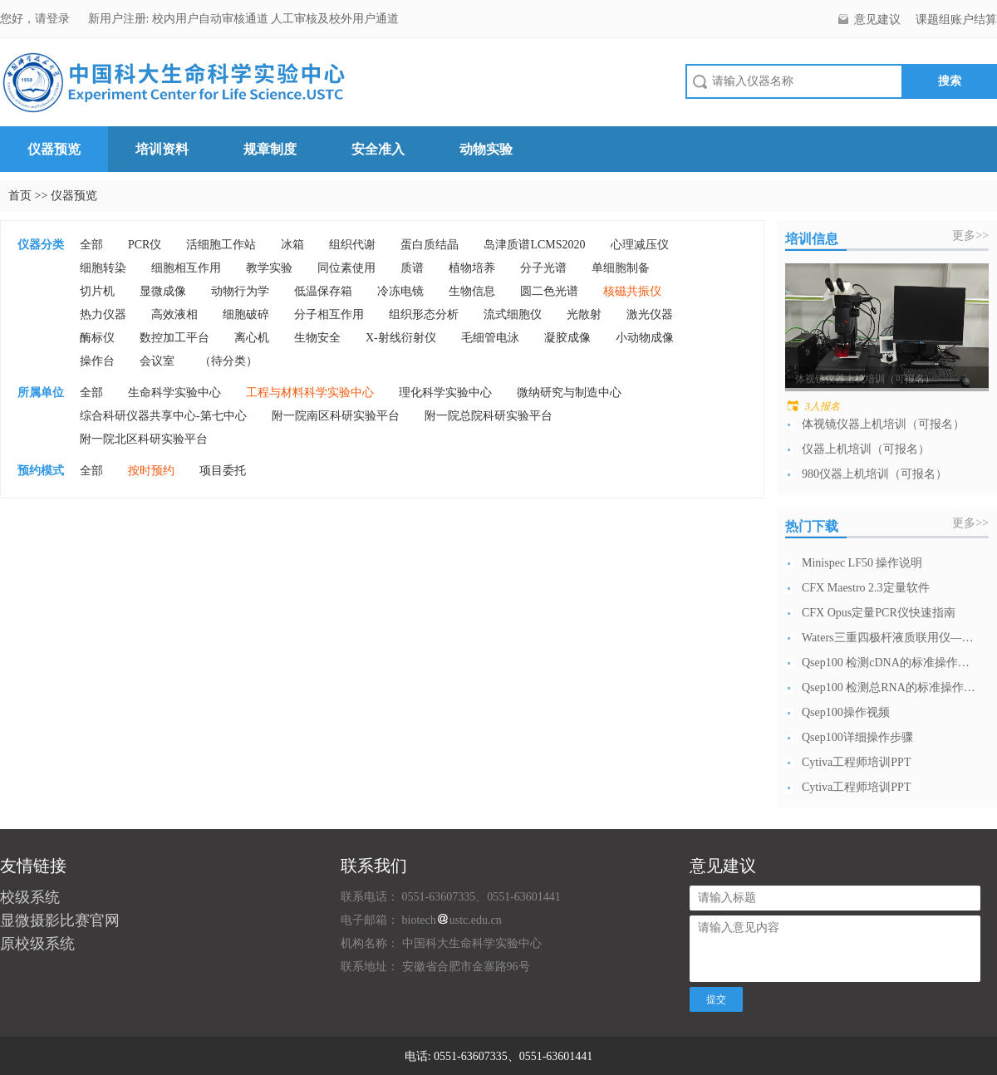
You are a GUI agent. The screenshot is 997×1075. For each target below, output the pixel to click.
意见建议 (877, 19)
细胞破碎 (246, 314)
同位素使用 (346, 268)
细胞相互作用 (186, 268)
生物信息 (472, 291)
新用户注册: (119, 18)
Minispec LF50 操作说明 (862, 563)
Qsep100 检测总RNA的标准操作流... (889, 687)
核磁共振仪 (632, 291)
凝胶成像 (567, 337)
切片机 (97, 291)
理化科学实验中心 (445, 392)
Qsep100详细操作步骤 (857, 737)
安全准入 (378, 149)
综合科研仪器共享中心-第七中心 (163, 416)
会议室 (157, 361)
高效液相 (174, 314)
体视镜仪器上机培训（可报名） (883, 424)
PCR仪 (144, 244)
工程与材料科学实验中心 (310, 392)
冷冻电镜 (400, 291)
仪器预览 (54, 149)
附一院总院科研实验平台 (489, 416)
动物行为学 (240, 291)
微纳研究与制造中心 (569, 392)
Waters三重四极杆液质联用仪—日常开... (889, 637)
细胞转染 (103, 268)
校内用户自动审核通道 (212, 18)
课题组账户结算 (956, 19)
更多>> (970, 235)
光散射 (584, 314)
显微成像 (163, 291)
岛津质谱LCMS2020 (534, 244)
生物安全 (317, 337)
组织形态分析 (424, 314)
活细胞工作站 (221, 244)
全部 (91, 244)
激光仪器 (649, 314)
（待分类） (228, 361)
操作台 (97, 361)
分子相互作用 (329, 314)
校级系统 (30, 897)
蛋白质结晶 (429, 244)
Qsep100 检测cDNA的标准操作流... (889, 662)
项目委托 (222, 470)
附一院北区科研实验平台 (144, 439)
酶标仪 (97, 337)
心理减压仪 (640, 244)
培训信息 (811, 239)
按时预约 (151, 470)
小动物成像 (645, 337)
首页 (20, 195)
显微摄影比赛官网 (60, 920)
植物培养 (472, 268)
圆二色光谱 (549, 291)
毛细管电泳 (490, 337)
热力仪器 (103, 314)
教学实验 (269, 268)
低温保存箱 (323, 291)
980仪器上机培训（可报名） (874, 474)
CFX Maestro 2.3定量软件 (866, 588)
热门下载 (811, 526)
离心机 (251, 337)
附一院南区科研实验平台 (336, 416)
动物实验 (486, 149)
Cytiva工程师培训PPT (856, 762)
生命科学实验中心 (174, 392)
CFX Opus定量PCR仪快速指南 (878, 612)
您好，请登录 (36, 18)
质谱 (412, 268)
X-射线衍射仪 (401, 337)
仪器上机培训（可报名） (866, 449)
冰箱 (292, 244)
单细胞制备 (621, 268)
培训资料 (162, 149)
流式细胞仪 (513, 314)
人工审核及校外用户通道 (335, 18)
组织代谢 (352, 244)
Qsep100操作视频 (846, 712)
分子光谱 (543, 268)
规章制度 (270, 149)
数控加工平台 (174, 337)
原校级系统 (37, 943)
